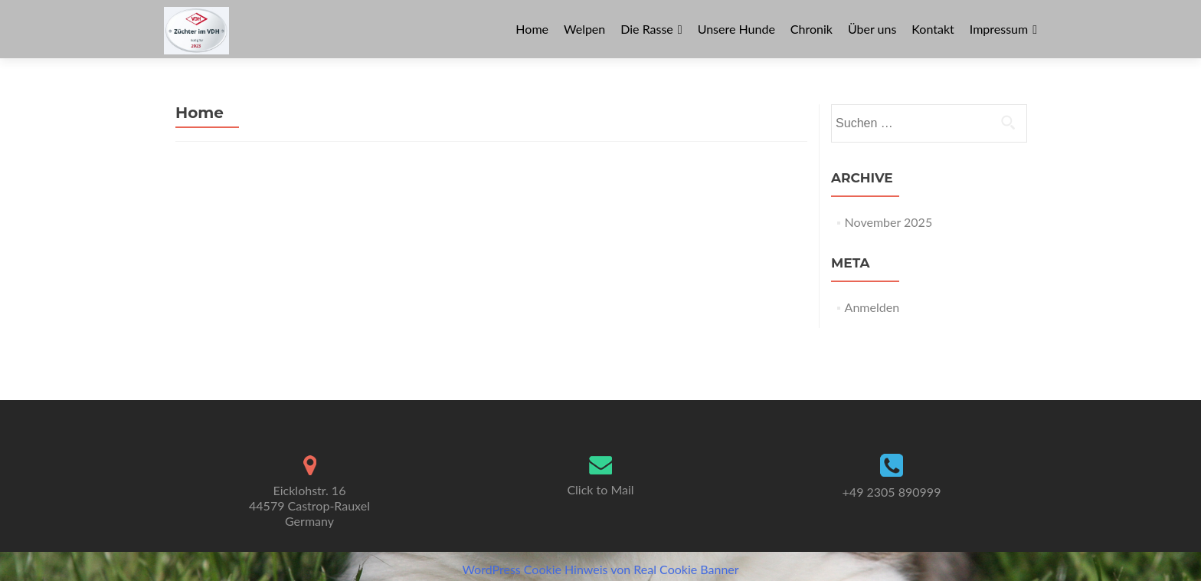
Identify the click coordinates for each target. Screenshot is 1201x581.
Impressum (999, 28)
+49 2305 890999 (892, 491)
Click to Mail (600, 489)
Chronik (811, 28)
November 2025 (889, 222)
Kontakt (932, 28)
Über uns (872, 28)
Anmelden (872, 307)
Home (531, 28)
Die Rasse (646, 28)
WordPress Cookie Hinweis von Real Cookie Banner (600, 569)
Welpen (584, 28)
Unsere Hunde (736, 28)
